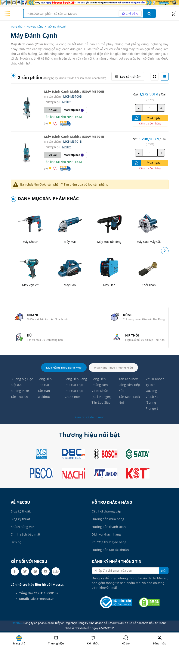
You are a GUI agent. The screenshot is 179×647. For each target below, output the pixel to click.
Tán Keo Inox (128, 380)
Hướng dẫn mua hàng (108, 520)
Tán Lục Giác (101, 403)
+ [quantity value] (161, 108)
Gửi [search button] (163, 571)
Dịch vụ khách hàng (106, 535)
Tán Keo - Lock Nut (129, 400)
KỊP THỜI (132, 336)
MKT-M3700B (72, 96)
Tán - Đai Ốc (20, 397)
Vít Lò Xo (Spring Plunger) (152, 403)
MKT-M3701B (72, 141)
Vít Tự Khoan (155, 380)
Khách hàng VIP (22, 528)
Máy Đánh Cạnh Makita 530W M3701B (74, 136)
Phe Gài (43, 386)
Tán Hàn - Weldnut (45, 394)
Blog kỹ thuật (20, 520)
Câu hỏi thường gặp (106, 512)
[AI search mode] (130, 13)
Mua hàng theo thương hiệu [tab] (113, 368)
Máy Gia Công (35, 26)
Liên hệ (16, 543)
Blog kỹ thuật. (21, 512)
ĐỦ (29, 336)
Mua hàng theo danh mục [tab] (63, 368)
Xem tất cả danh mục (89, 418)
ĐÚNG (128, 315)
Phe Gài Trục (74, 386)
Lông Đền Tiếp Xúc (129, 389)
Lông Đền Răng (76, 380)
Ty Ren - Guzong (151, 389)
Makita (66, 102)
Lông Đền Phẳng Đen (100, 383)
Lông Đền (45, 380)
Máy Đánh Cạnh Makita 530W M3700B (74, 91)
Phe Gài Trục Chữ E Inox (74, 394)
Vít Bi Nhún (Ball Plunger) (101, 394)
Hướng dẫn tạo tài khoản (110, 551)
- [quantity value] (138, 108)
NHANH (33, 315)
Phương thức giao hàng (109, 543)
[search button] (149, 13)
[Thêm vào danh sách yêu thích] (56, 123)
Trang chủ (17, 26)
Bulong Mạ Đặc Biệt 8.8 (22, 383)
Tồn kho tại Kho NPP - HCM (63, 117)
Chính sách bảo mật (25, 535)
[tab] (154, 77)
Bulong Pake (20, 391)
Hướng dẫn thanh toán (109, 528)
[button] (165, 251)
